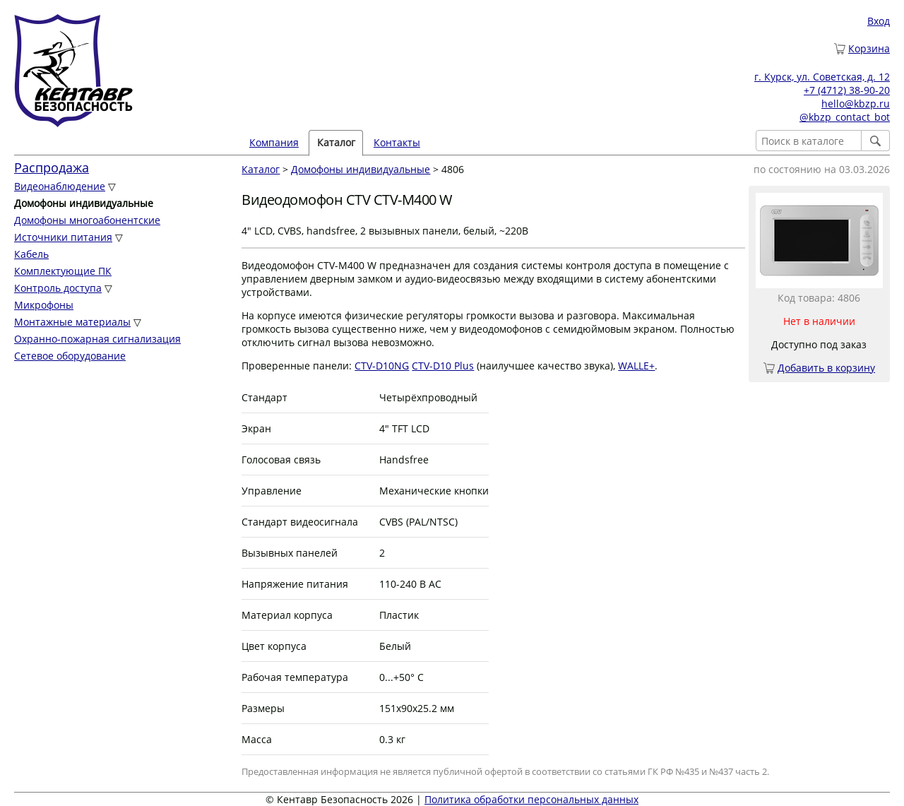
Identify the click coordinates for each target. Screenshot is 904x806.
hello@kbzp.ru (855, 103)
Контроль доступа (58, 288)
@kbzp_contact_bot (844, 117)
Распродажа (51, 167)
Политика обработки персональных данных (531, 799)
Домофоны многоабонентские (87, 220)
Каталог (336, 142)
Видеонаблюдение (59, 186)
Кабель (31, 254)
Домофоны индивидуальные (360, 169)
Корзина (869, 48)
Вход (878, 21)
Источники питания (63, 237)
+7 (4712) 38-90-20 (847, 90)
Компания (274, 142)
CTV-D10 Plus (443, 365)
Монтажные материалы (72, 321)
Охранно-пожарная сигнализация (97, 338)
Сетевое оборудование (70, 355)
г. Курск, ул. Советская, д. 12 (822, 76)
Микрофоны (43, 305)
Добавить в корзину (826, 367)
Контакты (397, 142)
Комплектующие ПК (63, 271)
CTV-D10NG (382, 365)
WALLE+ (636, 365)
